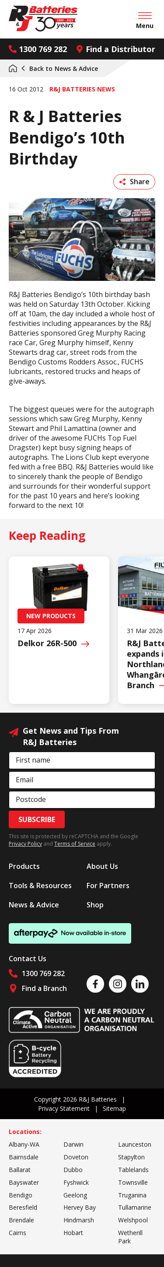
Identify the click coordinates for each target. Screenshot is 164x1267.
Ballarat (20, 1170)
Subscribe (36, 819)
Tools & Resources (40, 885)
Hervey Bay (79, 1207)
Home (13, 68)
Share (134, 181)
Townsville (133, 1182)
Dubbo (73, 1170)
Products (24, 866)
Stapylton (131, 1157)
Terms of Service (74, 843)
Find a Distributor (115, 49)
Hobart (73, 1232)
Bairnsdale (23, 1157)
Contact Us (27, 958)
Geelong (75, 1195)
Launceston (134, 1144)
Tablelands (133, 1170)
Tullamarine (134, 1207)
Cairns (17, 1232)
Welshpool (133, 1220)
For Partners (108, 885)
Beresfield (23, 1207)
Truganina (132, 1195)
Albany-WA (24, 1144)
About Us (102, 866)
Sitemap (114, 1108)
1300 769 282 (38, 49)
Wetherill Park (130, 1236)
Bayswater (24, 1182)
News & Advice (59, 68)
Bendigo (20, 1195)
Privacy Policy (25, 843)
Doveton (75, 1157)
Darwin (73, 1144)
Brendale (21, 1220)
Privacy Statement (64, 1108)
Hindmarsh (78, 1220)
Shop (95, 905)
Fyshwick (76, 1182)
